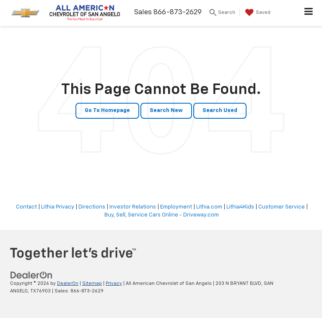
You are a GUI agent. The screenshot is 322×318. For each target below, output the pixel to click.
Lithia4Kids (240, 207)
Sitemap (92, 283)
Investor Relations (132, 207)
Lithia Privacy (57, 207)
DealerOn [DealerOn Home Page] (67, 283)
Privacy (114, 283)
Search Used (220, 110)
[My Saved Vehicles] (256, 12)
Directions (91, 207)
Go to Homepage (107, 110)
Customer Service (281, 207)
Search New (166, 110)
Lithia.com (209, 207)
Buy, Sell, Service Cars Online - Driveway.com (161, 215)
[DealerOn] (31, 275)
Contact (26, 207)
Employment (176, 207)
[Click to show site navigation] (309, 13)
